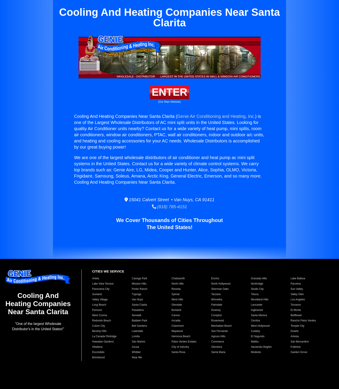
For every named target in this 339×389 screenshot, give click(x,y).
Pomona (97, 310)
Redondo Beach (101, 320)
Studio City (257, 288)
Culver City (98, 325)
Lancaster (256, 304)
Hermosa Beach (181, 336)
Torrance (296, 304)
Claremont (178, 325)
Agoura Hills (218, 336)
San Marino (138, 341)
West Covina (99, 315)
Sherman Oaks (220, 288)
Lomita (136, 336)
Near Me (137, 357)
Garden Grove (299, 352)
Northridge (257, 283)
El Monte (296, 310)
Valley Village (100, 299)
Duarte (295, 331)
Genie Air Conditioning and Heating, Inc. (216, 116)
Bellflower (296, 315)
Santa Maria (218, 352)
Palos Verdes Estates (184, 341)
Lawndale (137, 331)
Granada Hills (259, 278)
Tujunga (136, 294)
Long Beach (99, 304)
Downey (216, 310)
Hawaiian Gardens (103, 341)
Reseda (176, 288)
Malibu (254, 341)
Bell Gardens (139, 325)
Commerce (217, 341)
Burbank (176, 310)
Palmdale (216, 304)
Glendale (177, 304)
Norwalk (136, 315)
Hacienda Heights (261, 346)
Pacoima (296, 283)
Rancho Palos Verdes (303, 320)
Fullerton (296, 346)
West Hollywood (260, 325)
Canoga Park (139, 278)
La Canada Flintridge (104, 336)
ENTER (169, 92)
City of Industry (180, 346)
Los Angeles (298, 299)
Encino (215, 278)
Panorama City (100, 288)
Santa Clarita (139, 304)
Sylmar (176, 294)
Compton (216, 315)
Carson (176, 315)
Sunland (97, 294)
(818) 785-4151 (169, 206)
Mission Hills (139, 283)
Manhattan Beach (221, 325)
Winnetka (216, 299)
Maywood (177, 331)
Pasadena (138, 310)
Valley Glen (297, 294)
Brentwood (98, 357)
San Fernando (219, 331)
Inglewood (257, 310)
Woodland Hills (259, 299)
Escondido (98, 352)
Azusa (135, 346)
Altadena (97, 346)
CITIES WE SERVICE (108, 271)
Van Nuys (137, 299)
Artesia (295, 336)
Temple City (297, 325)
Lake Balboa (298, 278)
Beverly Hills (99, 331)
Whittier (136, 352)
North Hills (178, 283)
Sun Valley (297, 288)
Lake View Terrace (103, 283)
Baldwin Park (139, 320)
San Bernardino (300, 341)
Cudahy (255, 331)
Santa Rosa (178, 352)
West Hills (177, 299)
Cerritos (255, 320)
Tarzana (216, 294)
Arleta (95, 278)
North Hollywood (220, 283)
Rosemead (217, 320)
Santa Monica (259, 315)
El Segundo (257, 336)
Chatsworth (178, 278)
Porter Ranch (139, 288)
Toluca (254, 294)
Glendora (216, 346)
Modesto (256, 352)
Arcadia (176, 320)
